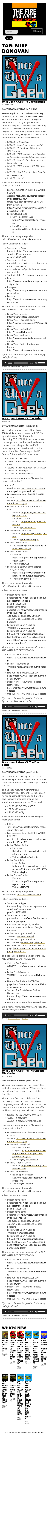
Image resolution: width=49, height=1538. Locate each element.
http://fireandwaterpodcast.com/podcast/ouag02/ (26, 1140)
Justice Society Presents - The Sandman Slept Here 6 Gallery (36, 1350)
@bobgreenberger (29, 539)
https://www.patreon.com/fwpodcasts (26, 350)
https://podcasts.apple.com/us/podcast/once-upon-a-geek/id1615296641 (27, 254)
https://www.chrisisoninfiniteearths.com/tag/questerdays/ (29, 574)
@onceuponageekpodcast (32, 633)
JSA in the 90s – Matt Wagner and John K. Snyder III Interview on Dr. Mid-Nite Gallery (28, 1399)
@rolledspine (26, 1183)
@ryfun (23, 872)
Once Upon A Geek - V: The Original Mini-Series (23, 1072)
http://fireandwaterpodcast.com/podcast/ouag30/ (26, 197)
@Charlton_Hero (28, 578)
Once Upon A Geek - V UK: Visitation (23, 101)
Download (25, 366)
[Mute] (36, 363)
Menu (37, 31)
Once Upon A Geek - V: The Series (22, 418)
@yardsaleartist (28, 527)
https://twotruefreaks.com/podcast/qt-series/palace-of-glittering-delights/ (29, 1153)
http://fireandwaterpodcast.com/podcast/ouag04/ (26, 502)
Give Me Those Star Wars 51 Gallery (13, 1388)
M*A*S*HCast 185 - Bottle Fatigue (5, 1344)
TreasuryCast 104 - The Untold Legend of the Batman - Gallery (20, 1350)
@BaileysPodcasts (29, 857)
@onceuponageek (25, 628)
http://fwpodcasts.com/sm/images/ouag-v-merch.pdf (26, 490)
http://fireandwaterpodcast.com (23, 316)
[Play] (5, 363)
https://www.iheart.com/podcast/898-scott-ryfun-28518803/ (29, 868)
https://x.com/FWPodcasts (20, 332)
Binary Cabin (39, 1432)
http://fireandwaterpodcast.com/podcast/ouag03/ (26, 841)
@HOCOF (24, 563)
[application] (24, 363)
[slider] (21, 363)
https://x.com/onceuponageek (32, 275)
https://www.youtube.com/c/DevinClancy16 (29, 547)
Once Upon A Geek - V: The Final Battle (21, 763)
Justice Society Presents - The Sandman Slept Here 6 (28, 1348)
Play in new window (14, 366)
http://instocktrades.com (29, 239)
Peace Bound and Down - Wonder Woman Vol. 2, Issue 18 (44, 1349)
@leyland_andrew (29, 1159)
